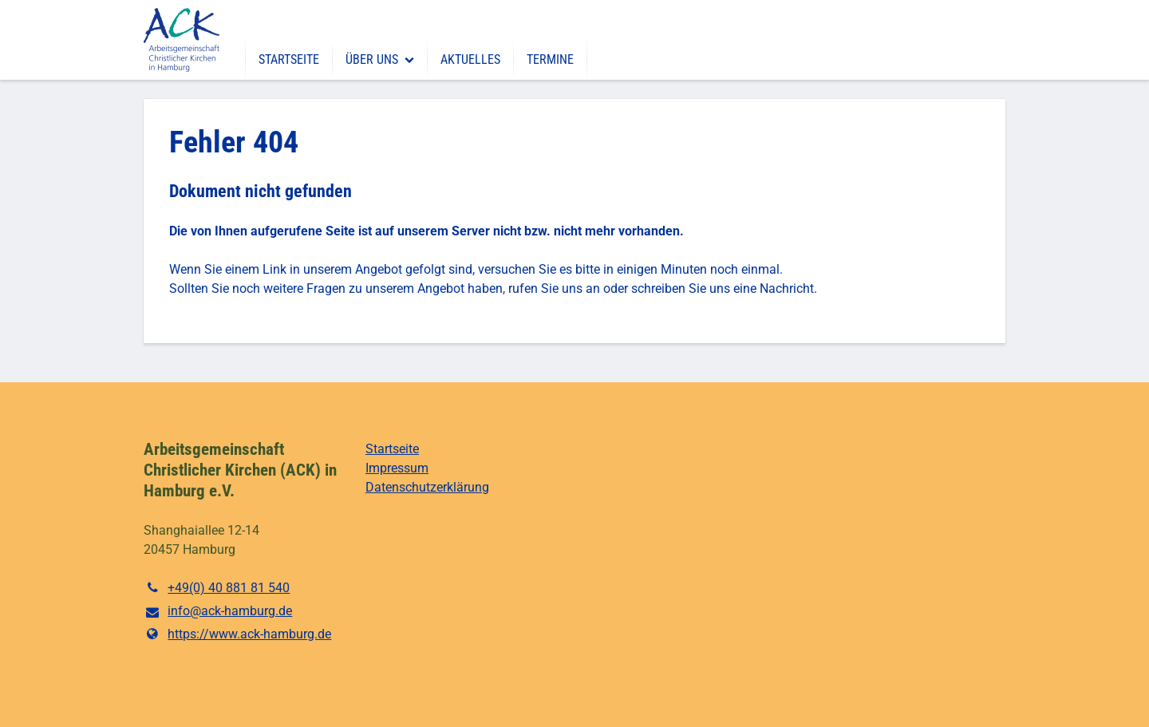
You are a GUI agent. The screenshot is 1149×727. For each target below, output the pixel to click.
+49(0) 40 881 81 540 (217, 588)
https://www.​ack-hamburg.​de (237, 634)
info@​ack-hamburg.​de (218, 612)
